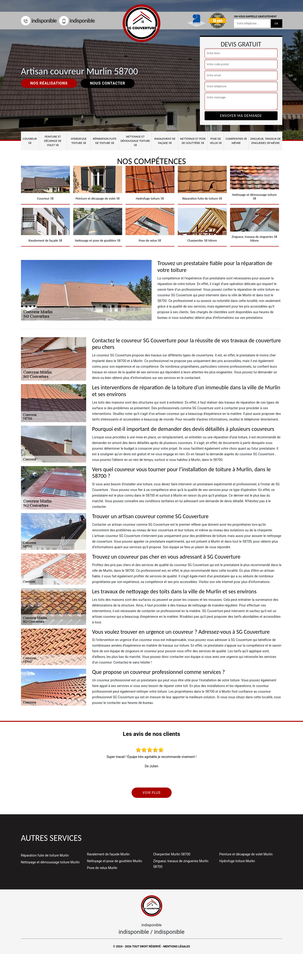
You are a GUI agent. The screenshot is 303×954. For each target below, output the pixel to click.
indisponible (39, 20)
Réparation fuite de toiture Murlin (45, 855)
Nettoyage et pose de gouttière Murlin (114, 861)
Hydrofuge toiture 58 (79, 141)
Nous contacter (107, 83)
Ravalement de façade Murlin (108, 854)
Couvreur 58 (30, 141)
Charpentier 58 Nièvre (236, 141)
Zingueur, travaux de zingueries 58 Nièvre (265, 141)
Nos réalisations (49, 83)
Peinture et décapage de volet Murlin (246, 854)
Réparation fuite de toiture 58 (105, 141)
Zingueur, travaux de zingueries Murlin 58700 (181, 864)
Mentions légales (176, 946)
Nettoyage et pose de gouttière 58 (193, 141)
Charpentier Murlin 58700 (171, 854)
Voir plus (151, 793)
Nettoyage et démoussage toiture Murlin (50, 862)
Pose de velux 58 (216, 141)
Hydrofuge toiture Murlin (237, 861)
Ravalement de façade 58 (165, 141)
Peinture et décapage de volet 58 (52, 141)
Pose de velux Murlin (102, 868)
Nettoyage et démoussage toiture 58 (135, 141)
